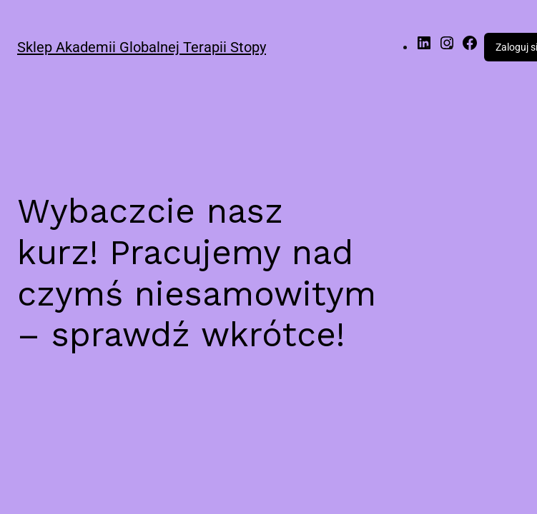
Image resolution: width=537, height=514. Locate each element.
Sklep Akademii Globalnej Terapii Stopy (141, 47)
